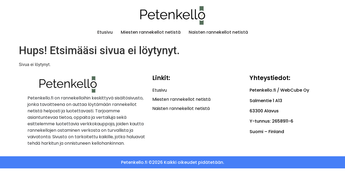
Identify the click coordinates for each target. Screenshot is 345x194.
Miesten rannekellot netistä (151, 32)
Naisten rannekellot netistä (218, 32)
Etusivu (105, 32)
